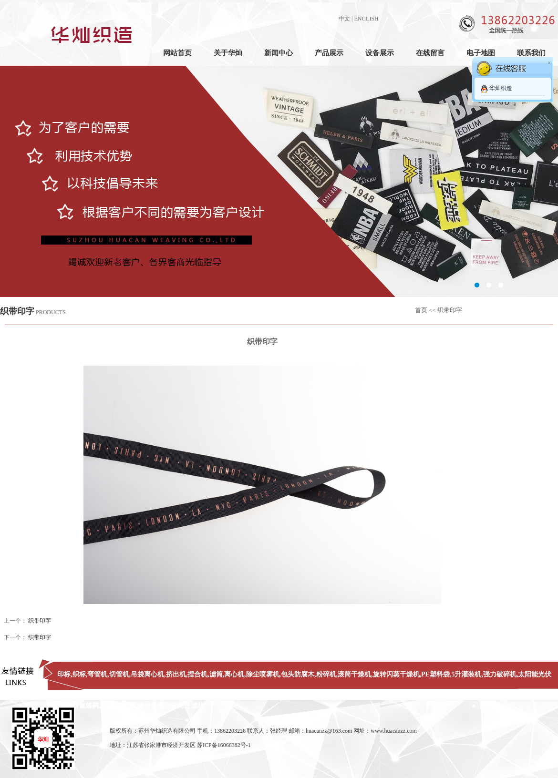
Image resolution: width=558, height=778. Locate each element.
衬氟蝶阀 (85, 705)
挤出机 (176, 674)
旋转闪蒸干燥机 (396, 674)
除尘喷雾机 (262, 674)
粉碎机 (326, 674)
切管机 (119, 674)
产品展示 (329, 53)
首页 (421, 310)
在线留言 (430, 53)
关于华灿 (228, 53)
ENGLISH (366, 18)
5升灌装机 (466, 674)
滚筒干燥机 (354, 674)
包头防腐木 (297, 674)
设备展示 (379, 53)
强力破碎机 (500, 674)
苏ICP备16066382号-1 (224, 745)
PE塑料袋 (435, 674)
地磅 (107, 705)
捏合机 (197, 674)
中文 (344, 18)
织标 (79, 674)
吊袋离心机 (147, 674)
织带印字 (39, 620)
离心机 (234, 674)
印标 (64, 674)
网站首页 (177, 53)
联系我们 (531, 53)
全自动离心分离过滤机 (170, 705)
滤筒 (216, 674)
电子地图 (480, 53)
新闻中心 (278, 53)
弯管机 (97, 674)
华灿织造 (500, 88)
